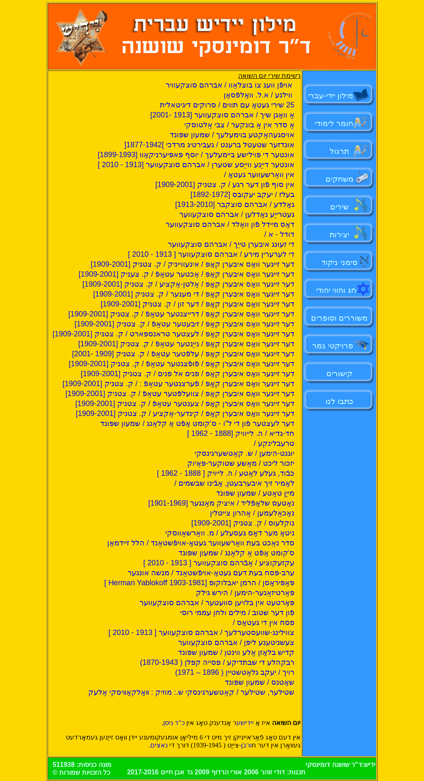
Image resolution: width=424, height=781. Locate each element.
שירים (339, 206)
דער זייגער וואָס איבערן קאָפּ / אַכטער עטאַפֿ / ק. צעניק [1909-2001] (186, 274)
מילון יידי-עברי (339, 95)
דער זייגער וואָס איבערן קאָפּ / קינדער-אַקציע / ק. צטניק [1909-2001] (185, 413)
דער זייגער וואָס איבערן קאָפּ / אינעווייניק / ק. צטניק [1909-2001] (192, 264)
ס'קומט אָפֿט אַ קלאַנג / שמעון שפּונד (236, 553)
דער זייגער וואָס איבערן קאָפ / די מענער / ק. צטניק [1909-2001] (193, 294)
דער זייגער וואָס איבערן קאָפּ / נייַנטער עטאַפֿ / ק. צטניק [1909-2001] (186, 344)
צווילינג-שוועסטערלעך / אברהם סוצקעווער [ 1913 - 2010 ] (201, 632)
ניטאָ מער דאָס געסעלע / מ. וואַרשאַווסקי (229, 533)
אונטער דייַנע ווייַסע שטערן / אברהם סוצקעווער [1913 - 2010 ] (196, 165)
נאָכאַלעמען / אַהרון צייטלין (252, 513)
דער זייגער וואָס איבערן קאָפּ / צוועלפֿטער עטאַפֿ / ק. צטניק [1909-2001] (179, 393)
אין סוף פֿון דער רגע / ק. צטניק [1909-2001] (224, 184)
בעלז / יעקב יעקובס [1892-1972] (242, 194)
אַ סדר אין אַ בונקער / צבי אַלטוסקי (239, 125)
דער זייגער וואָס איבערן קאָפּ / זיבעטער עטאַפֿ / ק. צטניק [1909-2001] (184, 324)
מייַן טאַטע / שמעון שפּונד (255, 493)
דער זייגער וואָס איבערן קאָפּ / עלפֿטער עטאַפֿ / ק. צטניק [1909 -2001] (183, 354)
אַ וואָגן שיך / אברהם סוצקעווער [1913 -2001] (222, 115)
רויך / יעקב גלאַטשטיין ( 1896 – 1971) (234, 672)
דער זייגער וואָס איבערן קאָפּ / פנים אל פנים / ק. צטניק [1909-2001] (187, 374)
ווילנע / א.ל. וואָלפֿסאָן (259, 95)
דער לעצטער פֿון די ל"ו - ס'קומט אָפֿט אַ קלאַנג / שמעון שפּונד (197, 423)
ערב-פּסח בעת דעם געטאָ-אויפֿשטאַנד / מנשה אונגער (211, 573)
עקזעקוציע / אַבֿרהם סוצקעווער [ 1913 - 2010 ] (218, 563)
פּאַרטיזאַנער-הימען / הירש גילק (245, 593)
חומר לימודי (336, 123)
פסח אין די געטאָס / (263, 622)
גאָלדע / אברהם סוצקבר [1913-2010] (234, 204)
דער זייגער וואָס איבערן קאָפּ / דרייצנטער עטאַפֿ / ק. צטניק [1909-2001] (181, 314)
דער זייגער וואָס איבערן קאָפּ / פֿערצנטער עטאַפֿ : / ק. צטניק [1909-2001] (178, 384)
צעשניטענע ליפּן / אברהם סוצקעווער (236, 642)
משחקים (339, 179)
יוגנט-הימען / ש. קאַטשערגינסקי (244, 453)
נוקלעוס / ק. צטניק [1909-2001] (242, 523)
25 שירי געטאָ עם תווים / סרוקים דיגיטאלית (227, 105)
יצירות (339, 234)
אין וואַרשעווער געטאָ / (259, 174)
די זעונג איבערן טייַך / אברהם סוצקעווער (231, 244)
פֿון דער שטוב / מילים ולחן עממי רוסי (237, 612)
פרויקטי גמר (332, 345)
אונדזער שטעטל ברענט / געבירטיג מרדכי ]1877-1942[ (209, 145)
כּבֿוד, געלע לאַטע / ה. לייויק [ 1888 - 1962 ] (225, 473)
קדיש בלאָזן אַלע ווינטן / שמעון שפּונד (236, 652)
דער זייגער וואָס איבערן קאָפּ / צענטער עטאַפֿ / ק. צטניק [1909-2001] (184, 403)
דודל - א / (279, 234)
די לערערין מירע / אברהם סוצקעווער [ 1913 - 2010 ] (211, 254)
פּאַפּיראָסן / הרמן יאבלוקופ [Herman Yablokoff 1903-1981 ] (199, 583)
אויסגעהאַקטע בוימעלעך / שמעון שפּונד (232, 135)
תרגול (339, 151)
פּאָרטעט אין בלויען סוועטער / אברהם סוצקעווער (217, 603)
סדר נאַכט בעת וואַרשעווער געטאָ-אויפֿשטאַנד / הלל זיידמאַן (200, 543)
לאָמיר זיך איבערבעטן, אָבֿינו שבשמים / (234, 483)
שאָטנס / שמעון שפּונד (259, 682)
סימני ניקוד (339, 262)
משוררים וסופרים (339, 318)
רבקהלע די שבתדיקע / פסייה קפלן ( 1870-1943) (217, 662)
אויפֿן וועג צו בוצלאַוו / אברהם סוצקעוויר (230, 85)
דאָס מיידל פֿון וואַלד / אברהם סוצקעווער (230, 224)
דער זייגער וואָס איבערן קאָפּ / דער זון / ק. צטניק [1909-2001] (197, 304)
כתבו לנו (339, 401)
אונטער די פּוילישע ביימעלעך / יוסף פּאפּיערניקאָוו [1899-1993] (196, 155)
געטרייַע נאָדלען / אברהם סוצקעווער (236, 214)
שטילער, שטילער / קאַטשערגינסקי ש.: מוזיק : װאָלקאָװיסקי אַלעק (191, 692)
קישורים (339, 373)
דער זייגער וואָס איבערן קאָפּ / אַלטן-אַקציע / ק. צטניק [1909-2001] (188, 284)
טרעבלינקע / (274, 443)
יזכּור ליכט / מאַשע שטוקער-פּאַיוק (240, 463)
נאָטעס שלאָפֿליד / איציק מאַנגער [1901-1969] (221, 503)
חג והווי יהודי (336, 290)
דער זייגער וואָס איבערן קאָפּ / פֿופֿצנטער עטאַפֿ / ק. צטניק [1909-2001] (181, 364)
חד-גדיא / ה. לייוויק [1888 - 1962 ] (240, 433)
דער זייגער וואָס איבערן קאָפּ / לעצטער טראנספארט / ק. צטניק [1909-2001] (173, 334)
